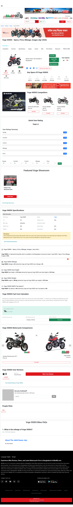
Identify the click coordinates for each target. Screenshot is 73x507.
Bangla (14, 457)
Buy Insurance (53, 64)
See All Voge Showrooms (8, 203)
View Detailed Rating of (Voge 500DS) (14, 383)
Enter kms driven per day (7, 317)
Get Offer (52, 55)
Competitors (5, 48)
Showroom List (9, 490)
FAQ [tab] (3, 410)
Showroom (57, 48)
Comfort (5, 137)
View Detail (33, 111)
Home (2, 25)
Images (30, 48)
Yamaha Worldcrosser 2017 (10, 356)
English (9, 457)
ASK (54, 396)
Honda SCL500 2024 (33, 106)
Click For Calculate (52, 317)
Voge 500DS (67, 355)
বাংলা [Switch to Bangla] (42, 21)
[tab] (5, 72)
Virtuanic (42, 501)
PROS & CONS (66, 48)
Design (4, 132)
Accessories (35, 490)
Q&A (42, 48)
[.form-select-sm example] (7, 163)
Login (62, 21)
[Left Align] (37, 21)
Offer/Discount (26, 490)
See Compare (36, 362)
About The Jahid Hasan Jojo (16, 440)
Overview (13, 48)
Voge (11, 25)
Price (4, 153)
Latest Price (18, 490)
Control (5, 143)
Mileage (5, 148)
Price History (49, 48)
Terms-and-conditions (36, 493)
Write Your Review (47, 374)
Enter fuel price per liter (30, 317)
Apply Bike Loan (54, 59)
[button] (63, 60)
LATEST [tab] (6, 377)
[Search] (30, 21)
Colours (36, 48)
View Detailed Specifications (10, 241)
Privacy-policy (43, 490)
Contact (66, 490)
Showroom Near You (45, 68)
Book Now (10, 196)
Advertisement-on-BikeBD (55, 490)
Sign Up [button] (69, 21)
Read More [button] (5, 45)
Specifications (22, 48)
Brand (6, 25)
